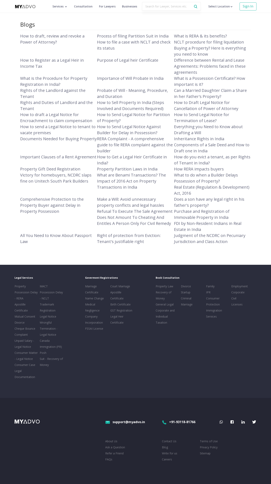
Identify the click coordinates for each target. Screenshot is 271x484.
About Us (111, 441)
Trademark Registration (47, 307)
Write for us (169, 453)
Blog (165, 447)
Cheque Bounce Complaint (25, 332)
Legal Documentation (25, 374)
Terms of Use (209, 441)
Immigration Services (214, 313)
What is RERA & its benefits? (200, 36)
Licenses (237, 304)
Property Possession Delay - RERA (26, 292)
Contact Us (169, 441)
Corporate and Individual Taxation (165, 316)
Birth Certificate (120, 304)
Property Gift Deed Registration (50, 169)
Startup (185, 292)
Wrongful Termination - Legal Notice (48, 329)
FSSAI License (94, 328)
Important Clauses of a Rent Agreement (58, 157)
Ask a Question (115, 447)
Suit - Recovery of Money (51, 362)
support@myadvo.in (125, 422)
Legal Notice (48, 316)
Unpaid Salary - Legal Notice (24, 344)
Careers (167, 459)
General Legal (165, 304)
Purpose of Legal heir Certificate (127, 60)
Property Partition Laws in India (127, 169)
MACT (44, 286)
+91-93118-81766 (178, 422)
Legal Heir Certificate (117, 319)
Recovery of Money (163, 295)
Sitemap (205, 453)
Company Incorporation (94, 319)
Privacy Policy (209, 447)
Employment (239, 286)
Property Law (164, 286)
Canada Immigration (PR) (51, 344)
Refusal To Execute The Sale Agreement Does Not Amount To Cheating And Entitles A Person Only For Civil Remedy (135, 217)
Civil (233, 298)
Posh (43, 353)
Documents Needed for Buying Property (58, 138)
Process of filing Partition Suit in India (133, 36)
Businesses (129, 6)
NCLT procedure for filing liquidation (209, 42)
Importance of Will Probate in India (130, 78)
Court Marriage (120, 286)
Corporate (238, 292)
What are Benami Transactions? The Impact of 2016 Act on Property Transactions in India (131, 181)
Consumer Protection (213, 301)
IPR (208, 292)
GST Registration (121, 310)
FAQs (108, 459)
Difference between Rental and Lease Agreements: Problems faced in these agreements (210, 66)
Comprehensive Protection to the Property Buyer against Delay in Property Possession (52, 205)
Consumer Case (25, 365)
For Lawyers (107, 6)
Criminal (186, 298)
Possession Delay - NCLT (51, 295)
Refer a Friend (114, 453)
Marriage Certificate (91, 289)
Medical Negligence (92, 307)
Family (210, 286)
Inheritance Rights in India (199, 138)
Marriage (187, 304)
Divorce (186, 286)
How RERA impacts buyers (199, 169)
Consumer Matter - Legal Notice (26, 356)
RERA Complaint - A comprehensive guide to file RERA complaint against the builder (135, 145)
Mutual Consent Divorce (25, 319)
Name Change (94, 298)
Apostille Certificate (21, 307)
